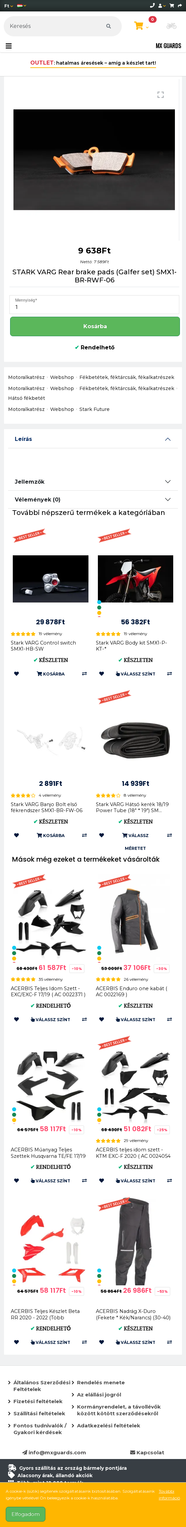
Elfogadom (25, 1514)
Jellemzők (29, 482)
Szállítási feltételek (39, 1413)
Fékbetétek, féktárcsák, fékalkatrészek (126, 377)
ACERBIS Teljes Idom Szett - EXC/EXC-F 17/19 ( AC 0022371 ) (48, 991)
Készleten (50, 660)
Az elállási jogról (99, 1394)
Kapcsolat (147, 1452)
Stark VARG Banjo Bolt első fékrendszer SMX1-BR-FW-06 (46, 807)
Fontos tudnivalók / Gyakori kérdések (40, 1428)
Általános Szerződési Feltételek (41, 1385)
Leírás (23, 439)
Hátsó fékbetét (26, 398)
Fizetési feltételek (38, 1401)
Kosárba (95, 326)
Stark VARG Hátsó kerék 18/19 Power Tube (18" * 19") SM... (132, 807)
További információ (169, 1494)
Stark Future (94, 409)
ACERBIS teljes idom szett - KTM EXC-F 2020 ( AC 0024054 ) (133, 1156)
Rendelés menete (101, 1382)
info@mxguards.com (54, 1452)
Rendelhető (94, 347)
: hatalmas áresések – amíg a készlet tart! (93, 63)
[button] (171, 26)
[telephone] (152, 5)
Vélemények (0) (38, 499)
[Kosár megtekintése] (141, 26)
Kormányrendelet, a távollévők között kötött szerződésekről (119, 1410)
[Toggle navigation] (9, 46)
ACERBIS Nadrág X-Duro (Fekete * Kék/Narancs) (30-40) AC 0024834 (133, 1317)
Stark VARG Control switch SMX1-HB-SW (43, 646)
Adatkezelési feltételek (108, 1425)
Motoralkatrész (26, 377)
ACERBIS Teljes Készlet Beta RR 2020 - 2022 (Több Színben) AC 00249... (45, 1317)
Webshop (62, 377)
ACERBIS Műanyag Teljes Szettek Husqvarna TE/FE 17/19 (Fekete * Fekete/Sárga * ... (48, 1156)
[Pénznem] (8, 5)
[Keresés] (63, 26)
